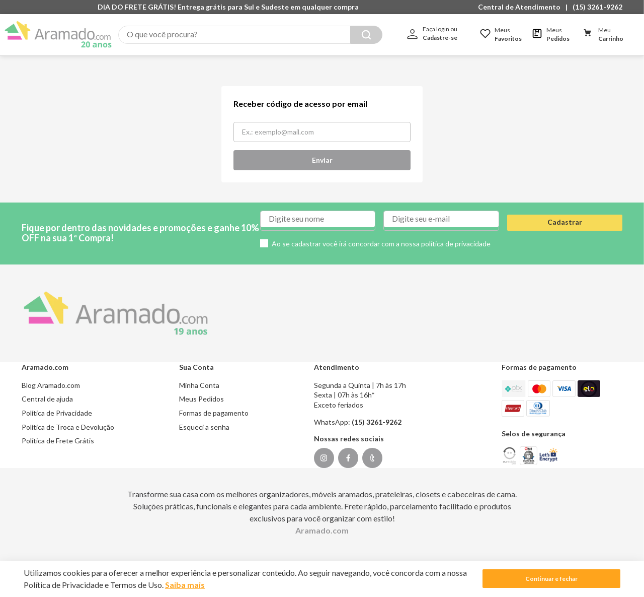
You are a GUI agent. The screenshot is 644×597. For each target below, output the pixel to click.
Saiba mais (185, 584)
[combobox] (250, 35)
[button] (522, 7)
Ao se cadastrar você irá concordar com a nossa (381, 233)
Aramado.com (322, 519)
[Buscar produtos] (366, 34)
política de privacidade (456, 233)
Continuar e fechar (551, 578)
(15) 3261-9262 (597, 7)
